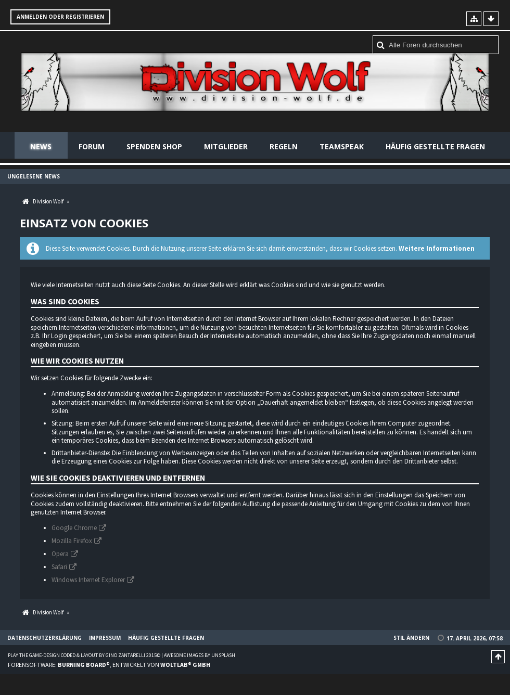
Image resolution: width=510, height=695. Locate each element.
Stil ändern (411, 637)
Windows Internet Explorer (88, 579)
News (41, 146)
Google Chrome (74, 527)
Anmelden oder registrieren (60, 16)
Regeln (284, 146)
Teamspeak (342, 146)
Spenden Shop (154, 146)
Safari (59, 566)
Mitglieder (226, 146)
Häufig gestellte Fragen (435, 146)
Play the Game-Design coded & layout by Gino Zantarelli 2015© (84, 655)
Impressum (105, 637)
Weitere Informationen (437, 248)
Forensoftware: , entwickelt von (109, 664)
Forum (92, 146)
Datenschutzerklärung (44, 637)
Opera (60, 553)
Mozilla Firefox (72, 540)
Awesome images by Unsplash (199, 655)
